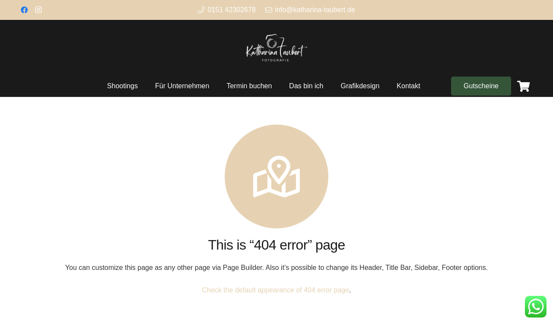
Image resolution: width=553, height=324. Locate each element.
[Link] (276, 48)
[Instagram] (38, 10)
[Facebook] (24, 10)
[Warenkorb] (523, 86)
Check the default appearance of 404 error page (275, 290)
